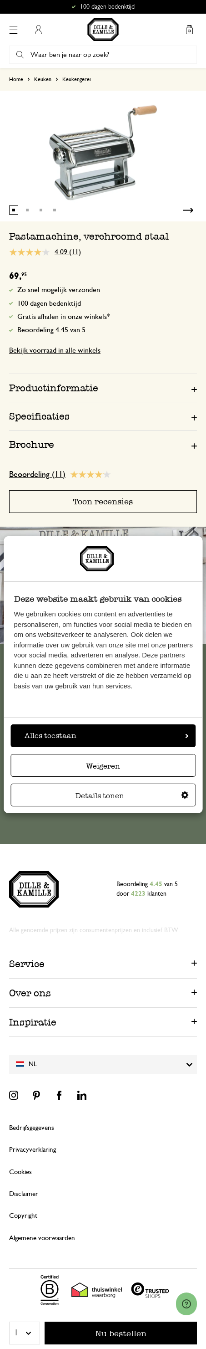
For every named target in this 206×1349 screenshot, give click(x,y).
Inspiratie (32, 1022)
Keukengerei (76, 79)
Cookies (20, 1172)
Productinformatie (53, 388)
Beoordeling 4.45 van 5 (51, 329)
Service (27, 963)
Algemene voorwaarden (42, 1238)
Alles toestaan (106, 735)
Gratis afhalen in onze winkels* (63, 316)
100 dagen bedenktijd (49, 303)
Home (16, 79)
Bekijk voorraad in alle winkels (54, 350)
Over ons (30, 993)
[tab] (103, 388)
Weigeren (103, 766)
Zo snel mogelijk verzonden (58, 289)
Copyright (23, 1215)
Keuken (42, 79)
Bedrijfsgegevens (31, 1127)
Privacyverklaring (32, 1149)
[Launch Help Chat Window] (186, 1304)
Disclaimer (23, 1193)
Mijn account (38, 29)
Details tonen (132, 795)
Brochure (31, 444)
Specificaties (39, 416)
